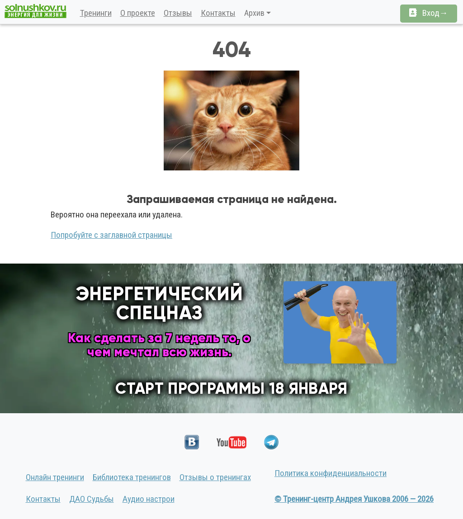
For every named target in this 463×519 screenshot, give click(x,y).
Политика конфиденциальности (330, 473)
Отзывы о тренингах (215, 477)
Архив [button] (254, 13)
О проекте (137, 13)
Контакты (218, 13)
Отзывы (178, 13)
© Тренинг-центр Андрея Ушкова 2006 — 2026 (354, 499)
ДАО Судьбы (91, 499)
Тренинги (96, 13)
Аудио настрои (149, 499)
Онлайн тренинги (55, 477)
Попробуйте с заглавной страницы (111, 235)
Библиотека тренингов (132, 477)
